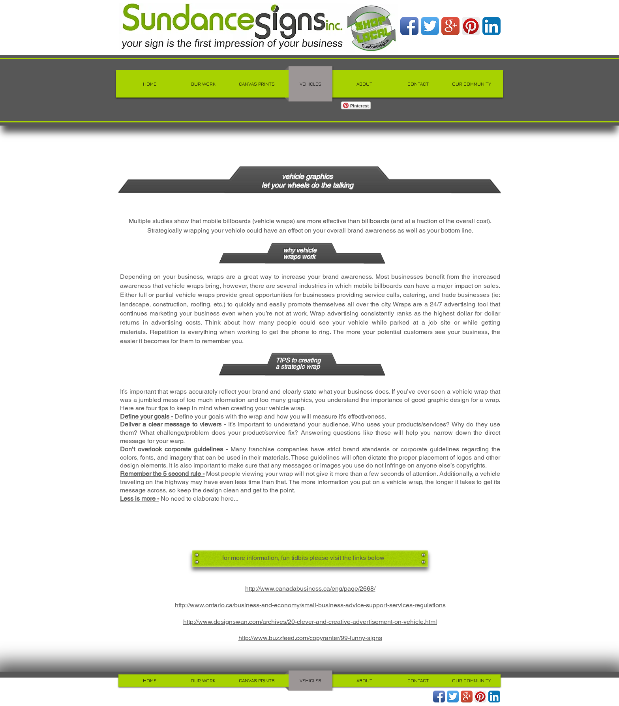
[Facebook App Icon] (409, 26)
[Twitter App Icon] (430, 26)
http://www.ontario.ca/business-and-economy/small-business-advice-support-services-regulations (310, 605)
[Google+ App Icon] (450, 26)
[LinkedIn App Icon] (491, 26)
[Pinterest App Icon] (471, 26)
